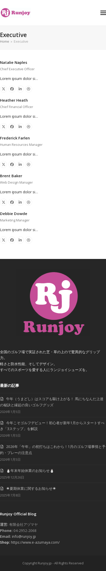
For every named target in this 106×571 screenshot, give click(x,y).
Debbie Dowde (13, 213)
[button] (103, 12)
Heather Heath (14, 100)
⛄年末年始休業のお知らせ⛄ (30, 470)
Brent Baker (11, 175)
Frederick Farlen (15, 137)
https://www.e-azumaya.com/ (35, 542)
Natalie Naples (13, 62)
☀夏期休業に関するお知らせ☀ (31, 488)
